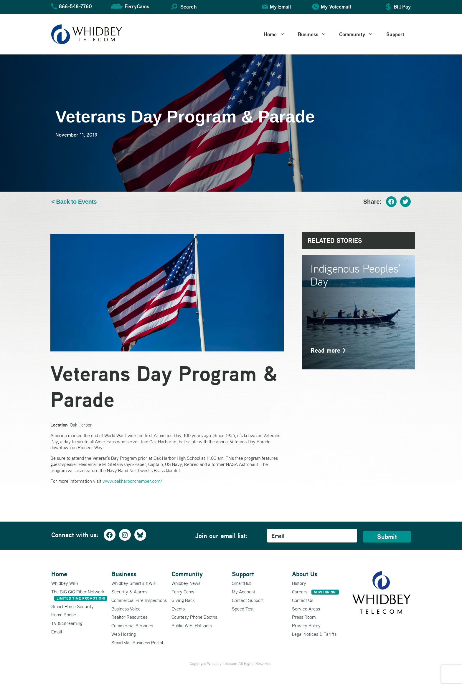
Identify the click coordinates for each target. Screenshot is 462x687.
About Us (304, 574)
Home (277, 34)
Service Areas (306, 609)
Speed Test (243, 609)
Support (395, 34)
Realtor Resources (129, 617)
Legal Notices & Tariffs (314, 634)
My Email (280, 6)
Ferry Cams (182, 592)
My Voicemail (336, 6)
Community (359, 34)
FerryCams (137, 6)
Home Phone (63, 615)
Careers (315, 592)
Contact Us (302, 600)
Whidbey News (185, 583)
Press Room (304, 617)
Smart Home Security (72, 606)
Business (315, 34)
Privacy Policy (306, 625)
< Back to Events (74, 202)
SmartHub (242, 583)
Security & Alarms (129, 592)
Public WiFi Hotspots (191, 625)
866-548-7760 (75, 6)
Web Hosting (123, 634)
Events (178, 609)
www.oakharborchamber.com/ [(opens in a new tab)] (132, 481)
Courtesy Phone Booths (194, 617)
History (299, 583)
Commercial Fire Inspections (139, 600)
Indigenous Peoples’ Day (356, 274)
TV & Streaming (66, 623)
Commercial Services (132, 625)
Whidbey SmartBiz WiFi (134, 583)
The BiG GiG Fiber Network (79, 595)
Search (188, 6)
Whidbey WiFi (64, 583)
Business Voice (126, 609)
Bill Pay (402, 6)
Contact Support (248, 600)
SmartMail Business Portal (137, 642)
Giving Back (183, 600)
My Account (243, 592)
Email (56, 632)
